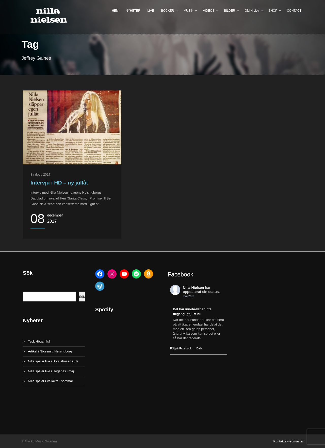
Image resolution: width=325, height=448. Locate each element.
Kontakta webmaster (288, 441)
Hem (115, 10)
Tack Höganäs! (39, 341)
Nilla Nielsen (193, 288)
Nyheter (133, 10)
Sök (82, 297)
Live (150, 10)
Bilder (229, 10)
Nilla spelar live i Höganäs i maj (51, 371)
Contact (294, 10)
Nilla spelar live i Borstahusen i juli (53, 361)
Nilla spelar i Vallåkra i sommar (50, 381)
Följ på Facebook (180, 348)
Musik (188, 10)
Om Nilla (252, 10)
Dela (199, 348)
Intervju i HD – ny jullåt (59, 183)
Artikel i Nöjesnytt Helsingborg (50, 351)
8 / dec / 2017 (40, 174)
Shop (273, 10)
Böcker (167, 10)
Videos (208, 10)
